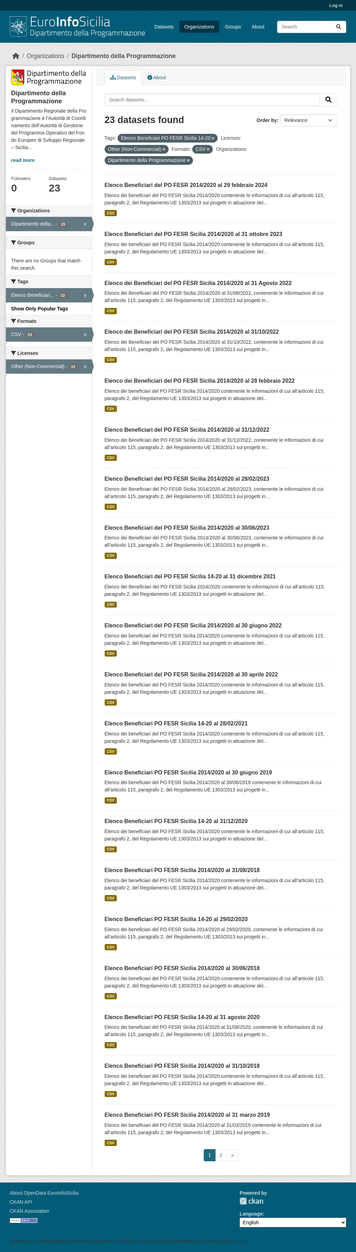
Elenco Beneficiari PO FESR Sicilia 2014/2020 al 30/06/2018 (182, 968)
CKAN (251, 1201)
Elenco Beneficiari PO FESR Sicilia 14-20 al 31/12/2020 (176, 821)
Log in (336, 5)
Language (251, 1214)
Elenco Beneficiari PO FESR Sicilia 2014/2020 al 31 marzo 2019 (187, 1115)
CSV (110, 213)
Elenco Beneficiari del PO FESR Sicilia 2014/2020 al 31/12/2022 (187, 430)
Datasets (163, 27)
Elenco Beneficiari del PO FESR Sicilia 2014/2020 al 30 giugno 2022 (193, 625)
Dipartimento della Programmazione (124, 55)
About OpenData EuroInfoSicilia (44, 1193)
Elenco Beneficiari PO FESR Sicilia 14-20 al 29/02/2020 (176, 919)
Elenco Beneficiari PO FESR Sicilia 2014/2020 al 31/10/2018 (182, 1066)
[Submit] (339, 27)
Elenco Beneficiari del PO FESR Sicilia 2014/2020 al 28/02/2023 (187, 479)
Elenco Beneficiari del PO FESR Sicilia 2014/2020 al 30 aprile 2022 (191, 674)
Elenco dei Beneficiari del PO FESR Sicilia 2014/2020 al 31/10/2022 (192, 332)
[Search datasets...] (311, 27)
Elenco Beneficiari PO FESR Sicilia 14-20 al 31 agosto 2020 (182, 1017)
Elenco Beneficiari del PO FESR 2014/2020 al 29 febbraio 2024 (186, 185)
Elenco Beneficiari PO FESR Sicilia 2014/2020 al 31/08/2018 (182, 870)
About (258, 27)
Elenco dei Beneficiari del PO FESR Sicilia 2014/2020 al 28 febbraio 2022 (200, 381)
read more (23, 160)
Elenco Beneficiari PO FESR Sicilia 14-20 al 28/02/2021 (176, 723)
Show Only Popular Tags (39, 308)
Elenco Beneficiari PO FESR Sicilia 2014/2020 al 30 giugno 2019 (188, 772)
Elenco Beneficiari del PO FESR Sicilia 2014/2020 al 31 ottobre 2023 (193, 234)
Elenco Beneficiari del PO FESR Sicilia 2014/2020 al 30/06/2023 (187, 528)
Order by (267, 120)
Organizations (199, 27)
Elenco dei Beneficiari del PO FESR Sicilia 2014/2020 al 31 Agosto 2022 (198, 283)
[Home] (16, 55)
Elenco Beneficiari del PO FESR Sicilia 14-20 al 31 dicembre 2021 (190, 576)
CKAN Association (29, 1211)
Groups (233, 27)
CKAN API (21, 1202)
